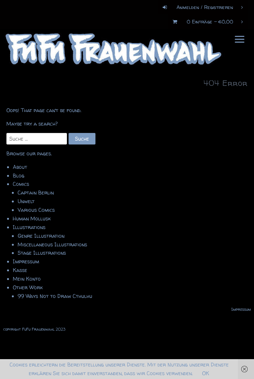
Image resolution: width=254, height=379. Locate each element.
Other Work (28, 287)
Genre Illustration (41, 235)
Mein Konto (27, 278)
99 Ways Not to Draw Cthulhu (55, 296)
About (20, 166)
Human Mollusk (32, 218)
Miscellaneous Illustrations (52, 244)
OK (205, 373)
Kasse (20, 270)
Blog (18, 175)
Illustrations (29, 227)
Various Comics (36, 209)
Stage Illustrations (42, 252)
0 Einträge (205, 21)
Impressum (26, 261)
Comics (21, 183)
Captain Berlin (36, 192)
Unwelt (26, 201)
